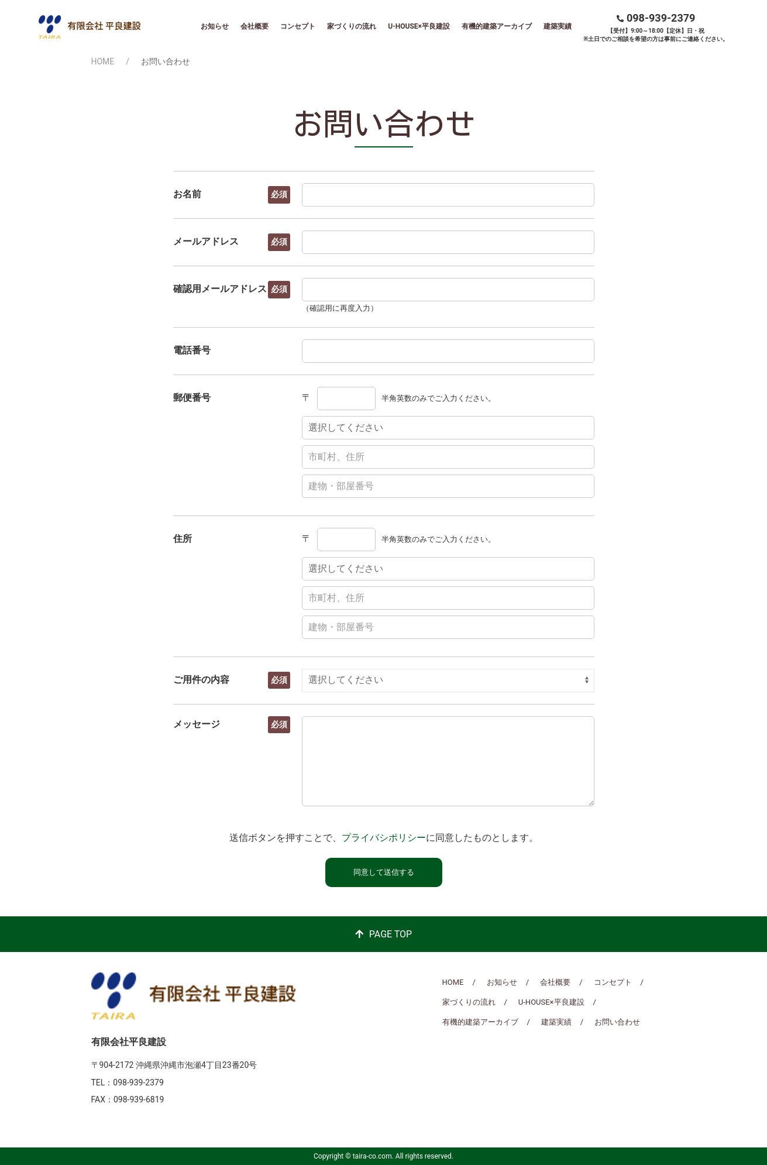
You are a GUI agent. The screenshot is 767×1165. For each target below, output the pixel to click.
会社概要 (254, 26)
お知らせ (215, 26)
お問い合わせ (617, 1022)
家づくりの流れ (351, 26)
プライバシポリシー (384, 837)
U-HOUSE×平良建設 (419, 26)
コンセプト (297, 26)
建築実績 (558, 26)
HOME (103, 61)
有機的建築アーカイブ (497, 26)
